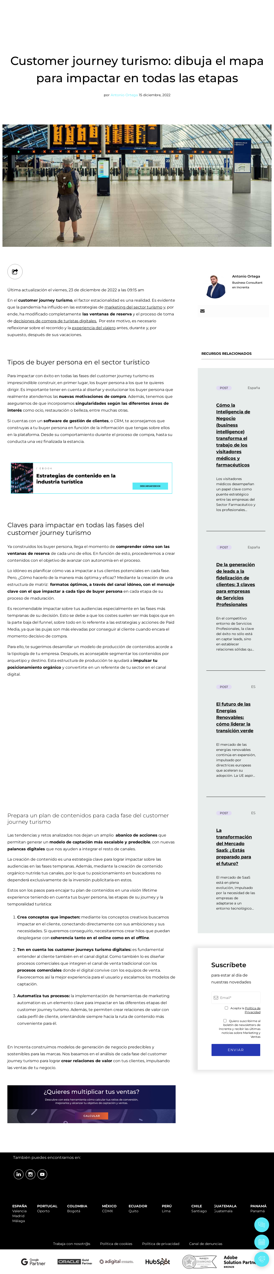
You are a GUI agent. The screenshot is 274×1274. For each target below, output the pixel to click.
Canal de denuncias (205, 1244)
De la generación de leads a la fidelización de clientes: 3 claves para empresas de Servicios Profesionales (235, 584)
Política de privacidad (160, 1244)
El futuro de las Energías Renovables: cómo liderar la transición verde (234, 717)
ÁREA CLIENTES (254, 5)
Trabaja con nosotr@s (71, 1244)
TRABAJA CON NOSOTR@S (208, 5)
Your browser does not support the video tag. (91, 736)
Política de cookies (116, 1244)
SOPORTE (168, 5)
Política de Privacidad (252, 1010)
